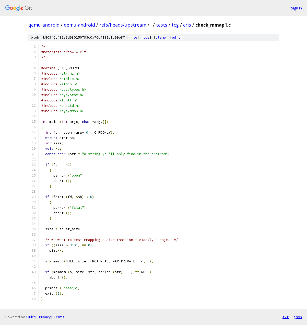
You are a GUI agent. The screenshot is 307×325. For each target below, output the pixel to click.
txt (285, 317)
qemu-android (44, 25)
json (298, 317)
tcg (175, 25)
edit (176, 37)
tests (161, 25)
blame (161, 37)
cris (187, 25)
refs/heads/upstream (122, 25)
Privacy (45, 317)
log (146, 37)
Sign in (296, 8)
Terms (59, 317)
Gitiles (31, 317)
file (133, 37)
